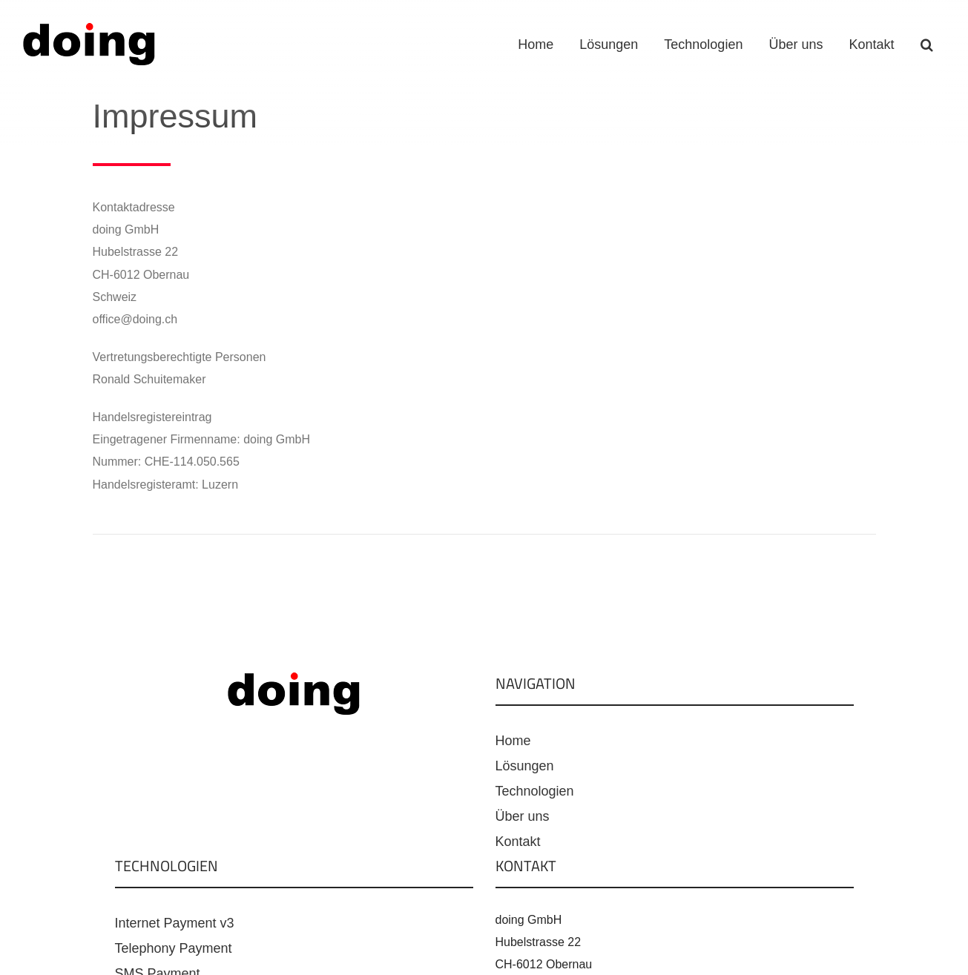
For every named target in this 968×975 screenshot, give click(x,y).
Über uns (522, 816)
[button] (926, 44)
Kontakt (518, 841)
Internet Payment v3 (174, 923)
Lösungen (524, 765)
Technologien (534, 791)
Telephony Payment (173, 948)
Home (513, 740)
